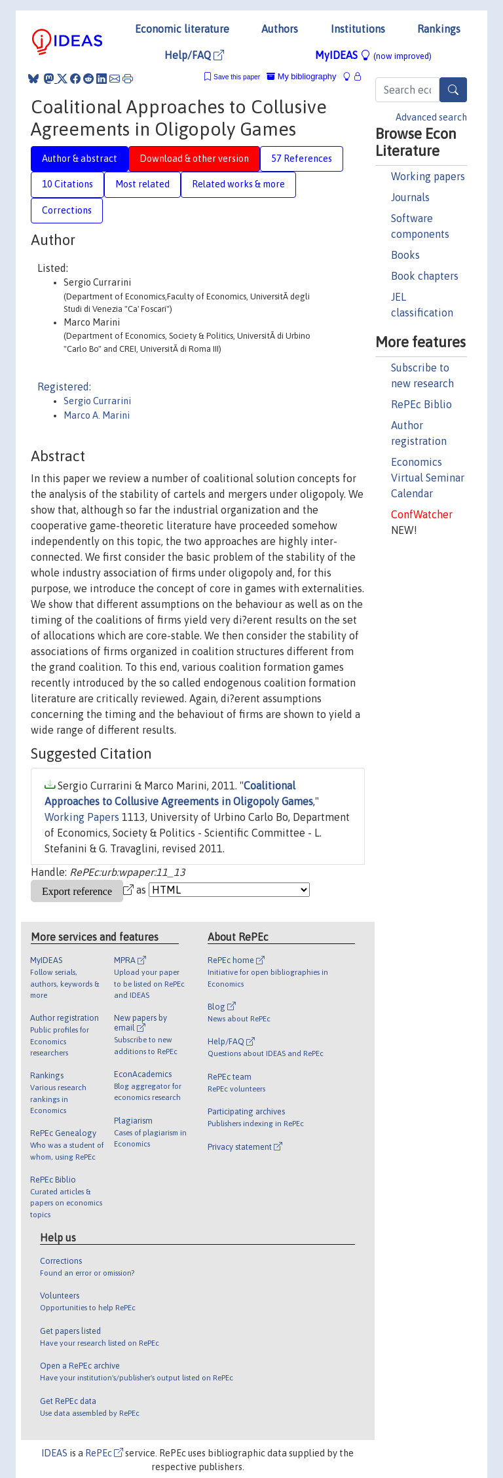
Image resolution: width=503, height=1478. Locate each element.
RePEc (104, 1453)
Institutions (358, 29)
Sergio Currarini (97, 401)
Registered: (64, 386)
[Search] (453, 89)
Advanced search (431, 117)
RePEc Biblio (421, 404)
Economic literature (182, 29)
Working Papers (82, 817)
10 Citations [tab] (67, 184)
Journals (410, 197)
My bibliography (301, 76)
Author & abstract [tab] (79, 158)
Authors (279, 29)
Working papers (428, 176)
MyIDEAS (373, 55)
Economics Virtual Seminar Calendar (427, 477)
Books (405, 255)
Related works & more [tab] (238, 184)
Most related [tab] (142, 184)
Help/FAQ (194, 55)
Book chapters (424, 276)
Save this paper (237, 77)
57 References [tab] (301, 158)
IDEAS (54, 1453)
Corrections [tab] (67, 210)
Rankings (438, 29)
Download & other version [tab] (194, 158)
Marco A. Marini (97, 415)
